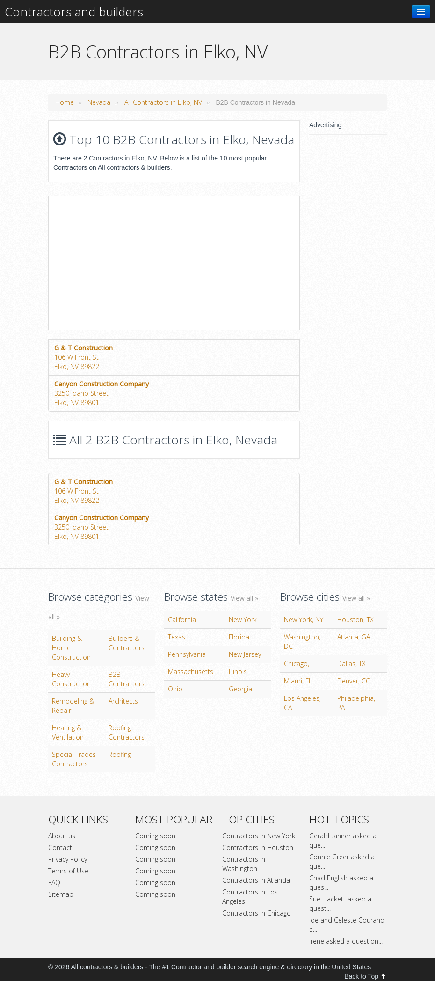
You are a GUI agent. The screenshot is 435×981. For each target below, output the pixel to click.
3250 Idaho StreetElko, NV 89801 (101, 393)
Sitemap (60, 894)
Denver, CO (354, 680)
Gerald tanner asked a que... (343, 840)
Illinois (238, 671)
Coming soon (155, 835)
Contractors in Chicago (256, 912)
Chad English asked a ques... (341, 882)
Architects (123, 701)
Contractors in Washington (243, 864)
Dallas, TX (351, 663)
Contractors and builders (74, 11)
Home (64, 102)
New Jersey (245, 654)
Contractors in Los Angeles (250, 896)
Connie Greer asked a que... (342, 861)
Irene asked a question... (346, 941)
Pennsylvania (187, 654)
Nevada (98, 102)
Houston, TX (355, 619)
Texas (176, 636)
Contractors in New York (258, 835)
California (182, 619)
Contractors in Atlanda (256, 880)
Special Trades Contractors (74, 759)
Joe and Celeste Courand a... (346, 925)
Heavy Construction (71, 679)
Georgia (240, 688)
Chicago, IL (300, 663)
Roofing (120, 754)
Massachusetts (190, 671)
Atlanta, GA (353, 636)
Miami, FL (298, 680)
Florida (239, 636)
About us (61, 835)
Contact (60, 847)
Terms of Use (68, 870)
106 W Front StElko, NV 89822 (83, 357)
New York (243, 619)
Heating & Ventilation (68, 732)
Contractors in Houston (257, 847)
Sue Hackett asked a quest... (340, 903)
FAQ (54, 882)
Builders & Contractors (127, 643)
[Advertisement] (127, 261)
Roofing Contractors (127, 732)
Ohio (175, 688)
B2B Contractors (127, 679)
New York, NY (303, 619)
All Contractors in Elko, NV (163, 102)
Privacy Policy (67, 859)
